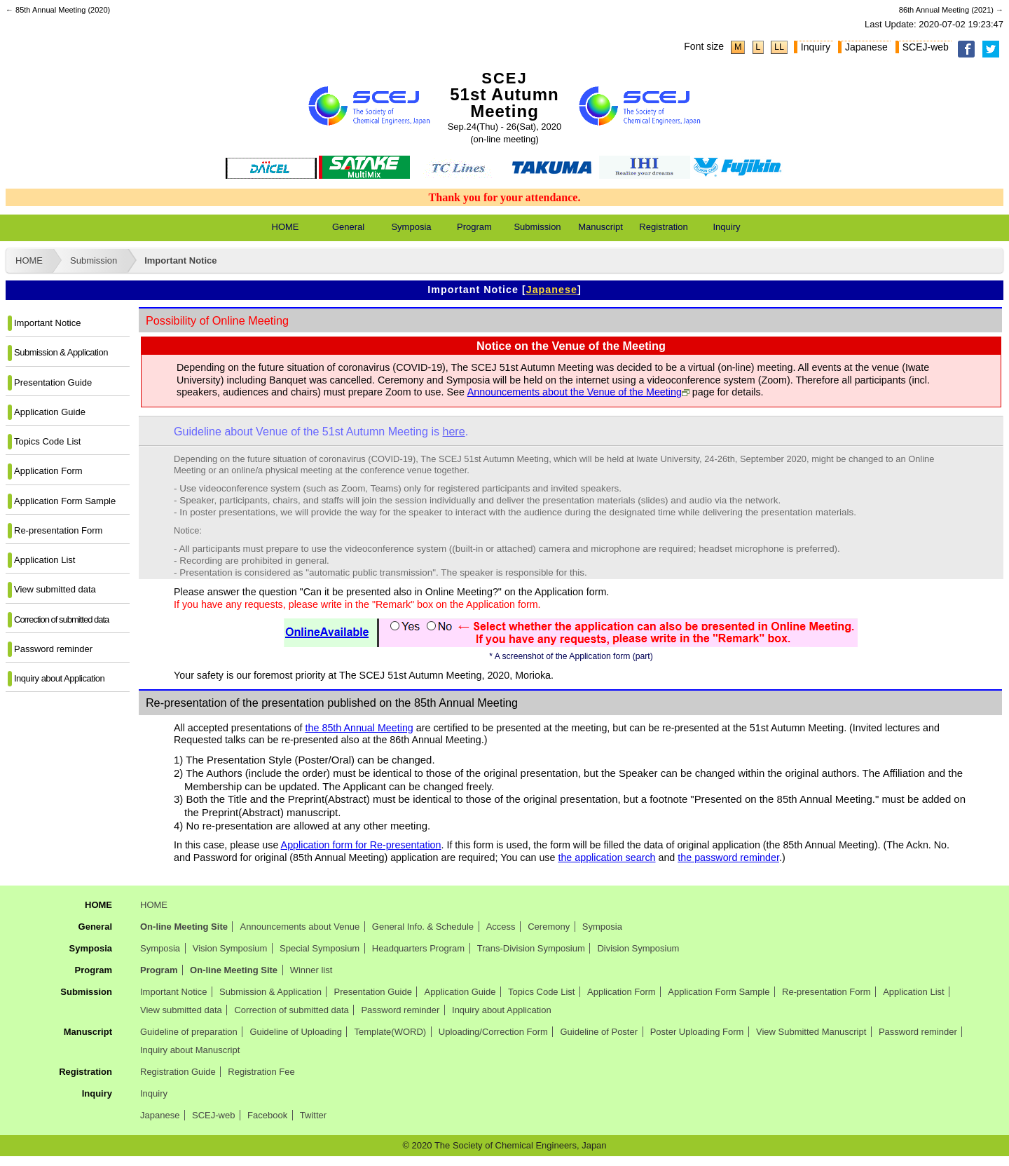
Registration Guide (178, 1071)
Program (474, 227)
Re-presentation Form (58, 530)
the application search (606, 857)
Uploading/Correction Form (493, 1031)
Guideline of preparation (189, 1031)
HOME (285, 227)
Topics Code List (47, 441)
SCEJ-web (925, 47)
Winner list (311, 970)
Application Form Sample (65, 501)
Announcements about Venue (300, 926)
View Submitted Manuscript (811, 1031)
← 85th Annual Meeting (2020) (58, 10)
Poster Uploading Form (697, 1031)
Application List (44, 560)
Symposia (411, 227)
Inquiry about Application (59, 678)
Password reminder (53, 649)
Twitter (313, 1115)
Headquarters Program (418, 948)
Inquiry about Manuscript (190, 1050)
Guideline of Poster (599, 1031)
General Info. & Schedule (423, 926)
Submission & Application (61, 352)
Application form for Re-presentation (361, 844)
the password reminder (728, 857)
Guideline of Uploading (295, 1031)
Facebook (267, 1115)
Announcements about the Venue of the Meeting (574, 392)
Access (501, 926)
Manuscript (600, 227)
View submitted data (55, 589)
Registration (663, 227)
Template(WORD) (391, 1031)
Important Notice (180, 260)
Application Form (48, 471)
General (348, 227)
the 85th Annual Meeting (359, 727)
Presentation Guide (53, 382)
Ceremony (549, 926)
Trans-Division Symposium (531, 948)
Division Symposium (638, 948)
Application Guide (49, 412)
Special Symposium (319, 948)
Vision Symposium (230, 948)
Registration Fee (261, 1071)
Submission (537, 227)
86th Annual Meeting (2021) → (951, 10)
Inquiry (815, 47)
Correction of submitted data (61, 619)
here (453, 431)
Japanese (866, 47)
